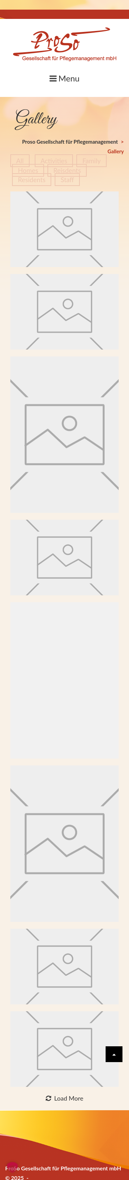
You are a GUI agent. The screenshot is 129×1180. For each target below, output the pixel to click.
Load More (68, 1098)
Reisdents (67, 170)
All (20, 161)
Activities (54, 161)
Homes (28, 170)
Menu (64, 78)
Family (91, 161)
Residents (31, 180)
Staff (67, 180)
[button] (12, 1167)
